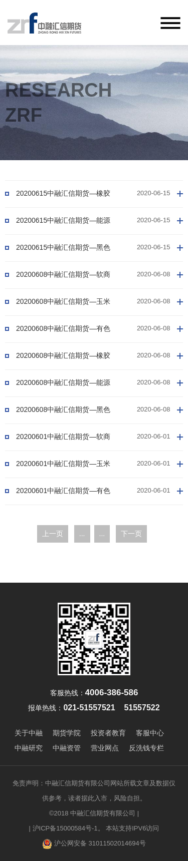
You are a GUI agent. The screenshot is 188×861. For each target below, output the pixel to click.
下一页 (131, 534)
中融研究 (29, 748)
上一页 (52, 534)
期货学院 (67, 733)
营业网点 (105, 748)
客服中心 (150, 733)
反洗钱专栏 (146, 748)
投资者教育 (108, 733)
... (82, 534)
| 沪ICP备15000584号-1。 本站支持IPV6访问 (94, 828)
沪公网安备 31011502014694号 (93, 844)
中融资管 (67, 748)
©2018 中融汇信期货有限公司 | (94, 813)
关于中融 (29, 733)
